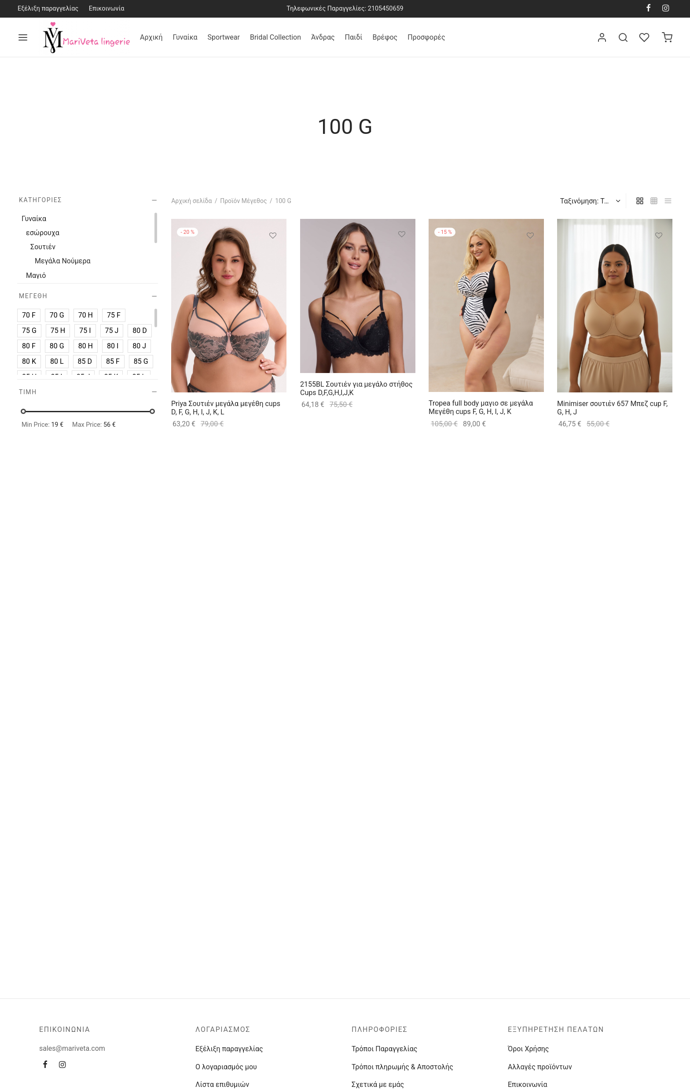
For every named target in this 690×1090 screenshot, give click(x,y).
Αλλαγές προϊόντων (540, 1067)
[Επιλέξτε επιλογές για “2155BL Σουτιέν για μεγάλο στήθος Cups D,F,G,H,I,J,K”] (402, 255)
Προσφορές (426, 37)
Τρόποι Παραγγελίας (384, 1049)
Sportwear (224, 37)
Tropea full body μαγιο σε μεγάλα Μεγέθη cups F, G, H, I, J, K (481, 407)
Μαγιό (36, 275)
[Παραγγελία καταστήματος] (589, 201)
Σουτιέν (42, 247)
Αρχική (151, 37)
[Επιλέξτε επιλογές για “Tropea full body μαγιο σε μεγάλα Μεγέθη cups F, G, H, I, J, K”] (530, 256)
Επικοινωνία (107, 8)
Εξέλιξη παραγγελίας (48, 8)
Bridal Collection (275, 37)
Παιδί (354, 37)
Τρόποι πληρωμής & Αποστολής (402, 1067)
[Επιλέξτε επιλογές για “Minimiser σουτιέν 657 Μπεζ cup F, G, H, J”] (659, 256)
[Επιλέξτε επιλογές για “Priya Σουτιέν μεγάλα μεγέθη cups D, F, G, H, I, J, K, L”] (273, 256)
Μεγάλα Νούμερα (63, 261)
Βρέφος (384, 37)
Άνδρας (323, 37)
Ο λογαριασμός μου (226, 1067)
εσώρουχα (42, 233)
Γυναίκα (185, 37)
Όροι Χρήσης (528, 1049)
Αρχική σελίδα (191, 200)
